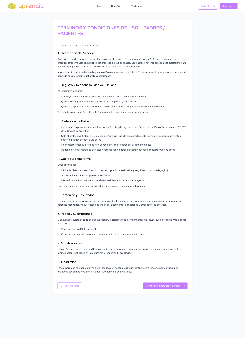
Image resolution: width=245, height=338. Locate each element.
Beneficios (116, 6)
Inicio (99, 6)
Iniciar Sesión (208, 6)
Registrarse (228, 6)
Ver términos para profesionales (165, 286)
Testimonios (138, 6)
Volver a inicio (69, 286)
